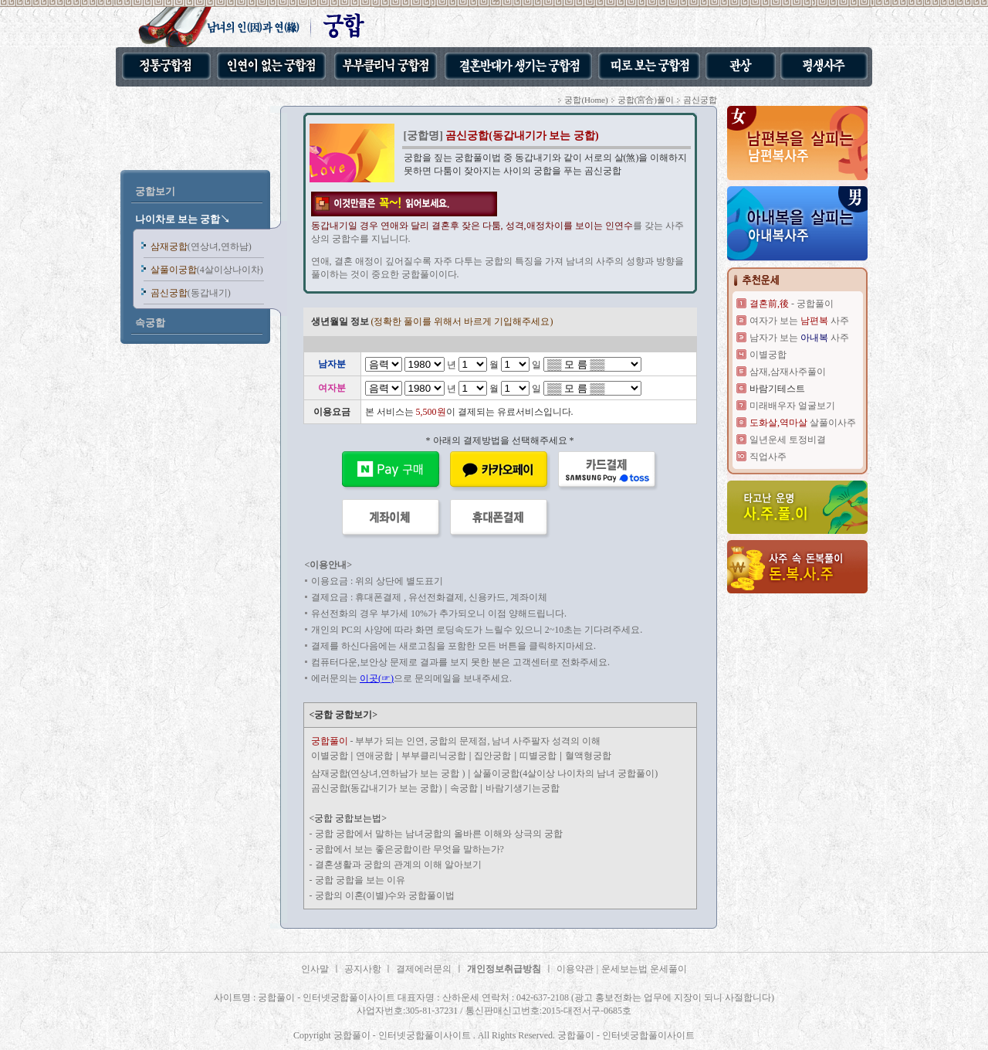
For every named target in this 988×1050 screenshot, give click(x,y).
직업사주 (768, 456)
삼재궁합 (201, 246)
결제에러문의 (424, 968)
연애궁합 (374, 755)
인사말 (315, 968)
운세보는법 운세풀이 (644, 968)
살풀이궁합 (207, 269)
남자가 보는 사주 (799, 337)
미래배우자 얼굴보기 (792, 405)
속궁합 (465, 788)
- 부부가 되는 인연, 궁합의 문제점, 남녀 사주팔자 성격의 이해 (456, 741)
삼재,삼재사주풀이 (787, 371)
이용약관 (575, 968)
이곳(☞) (377, 678)
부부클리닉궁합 (433, 755)
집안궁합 (492, 755)
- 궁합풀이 (791, 303)
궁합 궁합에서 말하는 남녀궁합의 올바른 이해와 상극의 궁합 (439, 833)
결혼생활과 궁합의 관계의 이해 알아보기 (398, 864)
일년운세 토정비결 (787, 439)
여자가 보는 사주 (799, 320)
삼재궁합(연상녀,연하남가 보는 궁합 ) (388, 773)
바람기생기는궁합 (523, 788)
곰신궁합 (191, 292)
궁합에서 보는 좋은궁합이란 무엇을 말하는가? (409, 849)
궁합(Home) (585, 99)
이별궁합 (329, 755)
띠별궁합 (538, 755)
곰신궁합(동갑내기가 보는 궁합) (376, 788)
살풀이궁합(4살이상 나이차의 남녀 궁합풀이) (565, 773)
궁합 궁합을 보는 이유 (360, 880)
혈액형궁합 (588, 755)
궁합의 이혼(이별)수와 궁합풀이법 (385, 895)
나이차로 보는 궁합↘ (183, 219)
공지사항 (364, 968)
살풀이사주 (802, 422)
